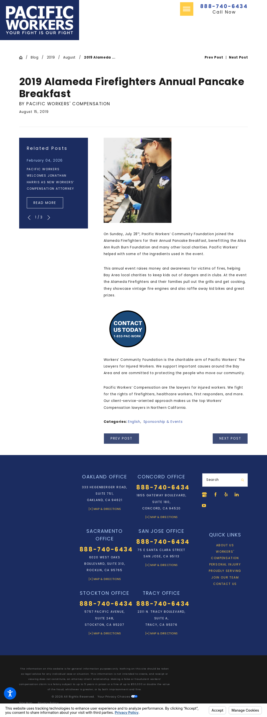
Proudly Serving (225, 572)
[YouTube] (204, 506)
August (69, 57)
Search (212, 479)
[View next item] (48, 217)
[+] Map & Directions (104, 508)
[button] (10, 693)
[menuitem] (225, 546)
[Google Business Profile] (204, 494)
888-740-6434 (224, 6)
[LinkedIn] (239, 494)
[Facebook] (215, 494)
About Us (225, 546)
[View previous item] (29, 217)
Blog (35, 57)
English (134, 421)
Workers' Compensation (225, 555)
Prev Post (121, 438)
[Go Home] (22, 57)
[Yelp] (227, 494)
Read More (44, 202)
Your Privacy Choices (118, 697)
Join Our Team (225, 578)
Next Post (230, 438)
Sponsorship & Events (163, 421)
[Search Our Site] (242, 480)
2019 (51, 57)
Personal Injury (225, 565)
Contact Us (225, 585)
